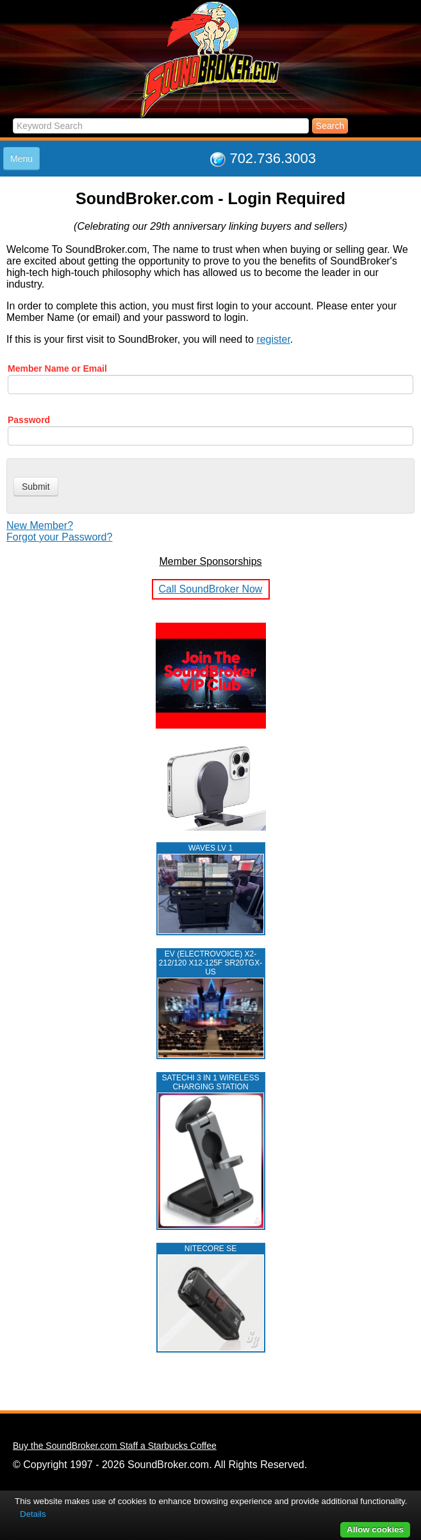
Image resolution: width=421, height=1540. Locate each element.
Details (33, 1514)
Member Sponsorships (210, 561)
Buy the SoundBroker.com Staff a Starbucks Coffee (115, 1446)
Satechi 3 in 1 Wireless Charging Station (211, 1082)
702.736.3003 (272, 158)
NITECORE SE (210, 1248)
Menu (21, 158)
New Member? (39, 525)
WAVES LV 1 (210, 848)
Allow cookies (375, 1529)
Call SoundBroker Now (211, 589)
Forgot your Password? (59, 537)
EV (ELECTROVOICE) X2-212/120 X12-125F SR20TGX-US (210, 962)
